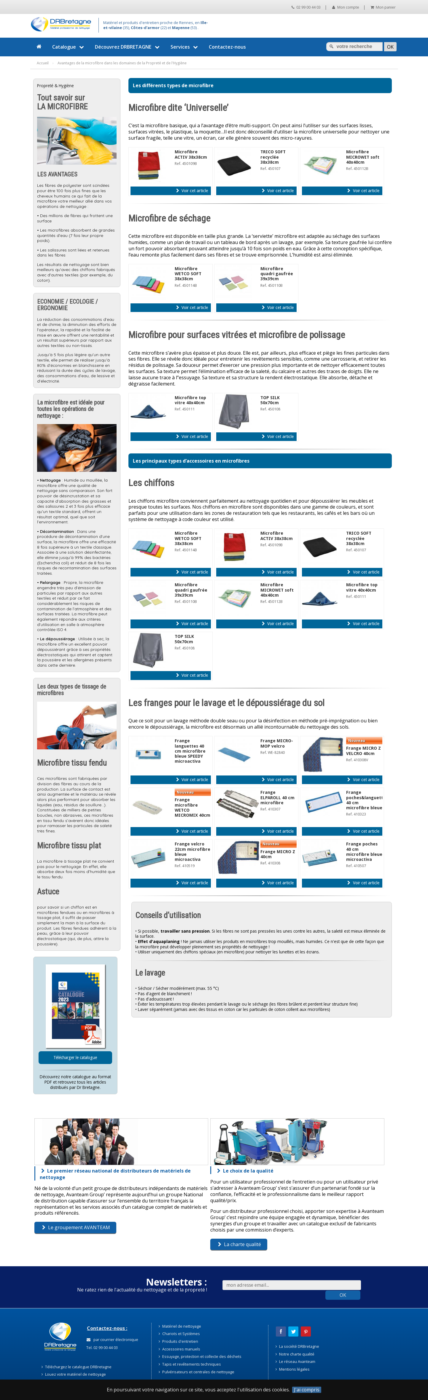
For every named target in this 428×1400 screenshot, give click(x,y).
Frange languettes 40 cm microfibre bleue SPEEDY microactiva (190, 751)
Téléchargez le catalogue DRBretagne (77, 1366)
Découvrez (128, 47)
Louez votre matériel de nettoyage (74, 1374)
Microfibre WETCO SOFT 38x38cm (188, 273)
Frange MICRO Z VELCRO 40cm (363, 751)
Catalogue (69, 47)
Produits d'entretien (178, 1341)
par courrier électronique (112, 1339)
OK (343, 1295)
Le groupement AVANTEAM (76, 1227)
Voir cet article (192, 190)
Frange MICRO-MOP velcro (276, 743)
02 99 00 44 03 (306, 7)
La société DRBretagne (297, 1346)
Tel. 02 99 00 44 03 (101, 1347)
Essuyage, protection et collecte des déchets (200, 1356)
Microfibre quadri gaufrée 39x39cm (276, 273)
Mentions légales (293, 1369)
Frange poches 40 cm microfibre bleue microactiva (364, 852)
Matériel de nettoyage (180, 1326)
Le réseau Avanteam (295, 1361)
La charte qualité (239, 1244)
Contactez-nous (227, 47)
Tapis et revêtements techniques (190, 1364)
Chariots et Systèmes (179, 1333)
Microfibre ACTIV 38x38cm (191, 154)
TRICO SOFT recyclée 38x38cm (273, 157)
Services (185, 47)
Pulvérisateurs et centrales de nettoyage (196, 1371)
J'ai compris (306, 1390)
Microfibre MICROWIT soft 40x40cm (362, 157)
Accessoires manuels (179, 1349)
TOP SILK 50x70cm (270, 400)
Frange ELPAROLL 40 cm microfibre (277, 797)
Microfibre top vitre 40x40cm (190, 400)
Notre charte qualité (295, 1354)
